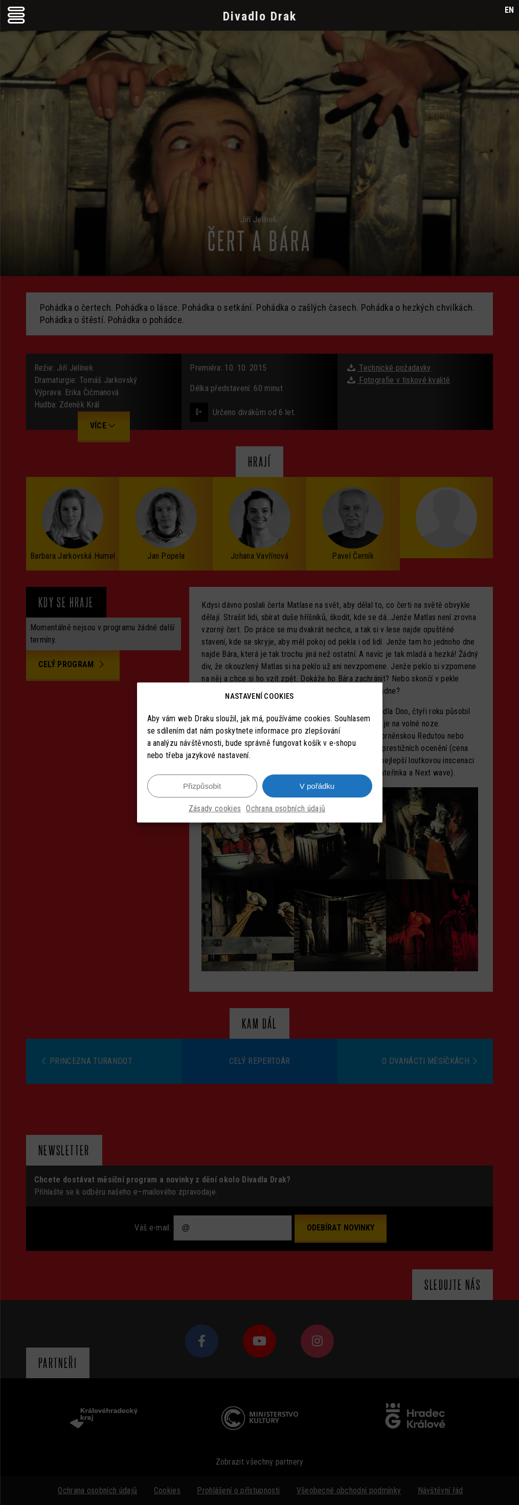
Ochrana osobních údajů (285, 808)
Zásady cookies (215, 808)
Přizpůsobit (202, 786)
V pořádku (317, 786)
